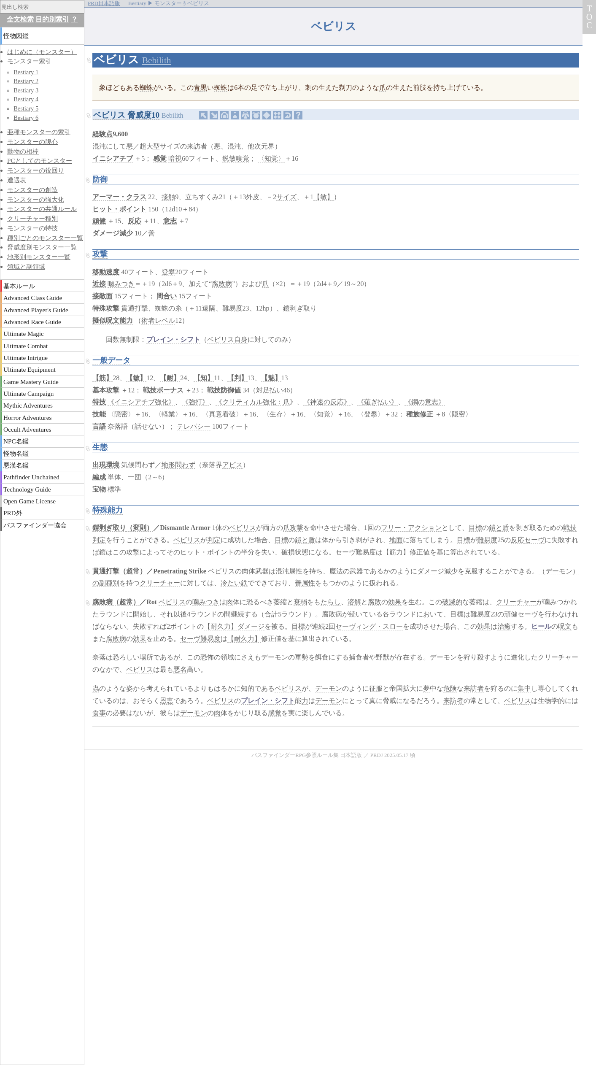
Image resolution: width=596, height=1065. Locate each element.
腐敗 (374, 601)
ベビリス (116, 60)
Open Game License (29, 501)
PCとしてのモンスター (39, 160)
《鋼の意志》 (425, 401)
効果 (395, 601)
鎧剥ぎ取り (300, 308)
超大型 (150, 146)
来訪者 (197, 146)
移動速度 (105, 272)
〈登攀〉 (370, 414)
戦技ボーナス (163, 390)
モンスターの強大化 (35, 199)
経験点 (102, 134)
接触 (168, 196)
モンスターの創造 (32, 189)
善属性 (305, 583)
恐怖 (207, 657)
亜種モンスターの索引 (38, 131)
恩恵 (166, 700)
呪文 (565, 626)
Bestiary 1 (25, 72)
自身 (241, 339)
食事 (99, 712)
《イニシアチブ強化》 (141, 401)
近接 (99, 283)
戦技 (570, 527)
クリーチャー (160, 583)
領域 (227, 657)
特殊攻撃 (105, 308)
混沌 (234, 146)
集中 (524, 688)
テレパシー (193, 426)
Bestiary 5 (25, 108)
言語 (99, 426)
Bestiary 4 (25, 99)
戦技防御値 (224, 390)
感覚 (160, 158)
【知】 (204, 377)
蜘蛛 (146, 87)
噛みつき (121, 283)
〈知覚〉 (271, 158)
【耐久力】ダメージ (234, 626)
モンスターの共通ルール (42, 208)
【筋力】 (396, 552)
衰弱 (300, 601)
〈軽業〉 (168, 414)
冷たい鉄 (234, 583)
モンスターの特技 (32, 228)
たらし (331, 601)
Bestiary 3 (25, 90)
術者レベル (158, 320)
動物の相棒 (23, 151)
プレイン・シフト (173, 339)
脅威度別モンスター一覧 (42, 247)
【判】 (237, 377)
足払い (273, 390)
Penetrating (170, 571)
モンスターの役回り (35, 170)
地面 (396, 539)
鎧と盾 (499, 527)
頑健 (99, 220)
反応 (134, 220)
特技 (99, 401)
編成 (99, 477)
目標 (475, 527)
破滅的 (452, 601)
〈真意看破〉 (222, 414)
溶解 (354, 601)
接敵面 (102, 296)
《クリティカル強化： (249, 401)
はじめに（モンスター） (42, 51)
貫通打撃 (134, 308)
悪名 (180, 669)
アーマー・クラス (119, 196)
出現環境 (105, 464)
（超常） (132, 571)
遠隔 (209, 308)
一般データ (111, 360)
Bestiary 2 (25, 81)
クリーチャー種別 (32, 218)
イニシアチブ (112, 158)
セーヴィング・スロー (369, 626)
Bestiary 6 (25, 117)
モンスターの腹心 (32, 141)
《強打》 (195, 401)
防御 (100, 179)
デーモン (274, 657)
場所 (146, 657)
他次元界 (261, 146)
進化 (517, 657)
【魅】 (271, 377)
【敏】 (323, 196)
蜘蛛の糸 (168, 308)
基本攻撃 (105, 390)
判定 (99, 539)
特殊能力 (107, 510)
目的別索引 (52, 19)
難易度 (232, 308)
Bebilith (156, 60)
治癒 (504, 626)
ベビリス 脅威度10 (126, 115)
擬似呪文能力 (112, 320)
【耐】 (170, 377)
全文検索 (20, 19)
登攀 (168, 272)
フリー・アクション (411, 527)
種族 (413, 414)
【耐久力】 (244, 638)
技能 (99, 414)
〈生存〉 (276, 414)
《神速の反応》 (327, 401)
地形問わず (178, 464)
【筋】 (102, 377)
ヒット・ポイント (119, 209)
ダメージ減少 (112, 233)
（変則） (139, 527)
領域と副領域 (26, 266)
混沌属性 (288, 571)
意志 (170, 220)
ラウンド (112, 614)
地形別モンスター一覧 (38, 256)
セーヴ (534, 539)
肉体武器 (255, 571)
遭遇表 (16, 180)
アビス (232, 464)
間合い (166, 296)
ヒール (541, 626)
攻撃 (100, 254)
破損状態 (294, 552)
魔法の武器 (346, 571)
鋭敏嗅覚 (235, 158)
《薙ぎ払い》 (377, 401)
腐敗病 (222, 283)
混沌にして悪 (112, 146)
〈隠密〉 (121, 414)
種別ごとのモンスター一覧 (45, 237)
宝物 (99, 489)
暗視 (175, 158)
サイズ (170, 146)
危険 (450, 688)
